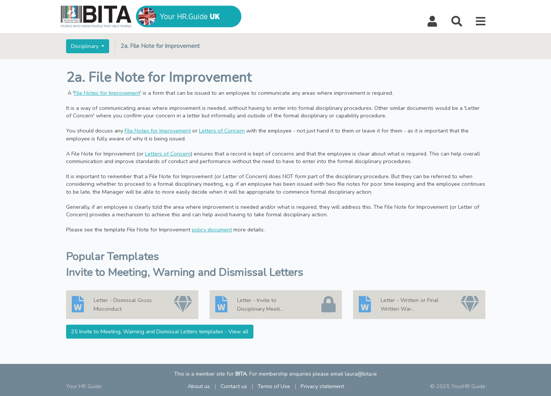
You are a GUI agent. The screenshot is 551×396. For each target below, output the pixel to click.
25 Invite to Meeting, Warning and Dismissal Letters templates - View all (159, 331)
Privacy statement (322, 386)
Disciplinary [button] (85, 46)
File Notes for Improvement (107, 93)
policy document (212, 229)
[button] (432, 22)
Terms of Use (274, 386)
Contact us (234, 386)
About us (199, 386)
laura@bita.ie (361, 374)
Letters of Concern (222, 130)
